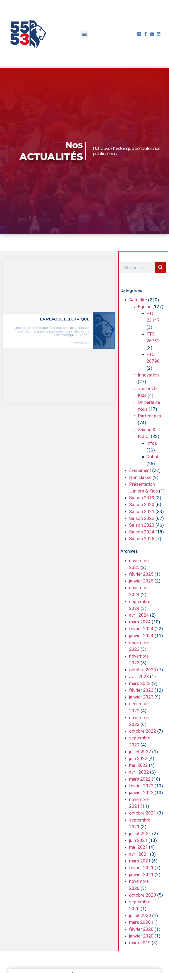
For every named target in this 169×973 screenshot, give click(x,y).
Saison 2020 (141, 504)
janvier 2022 (141, 792)
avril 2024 (139, 615)
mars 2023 (140, 683)
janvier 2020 (141, 936)
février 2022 (141, 785)
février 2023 (141, 690)
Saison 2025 (141, 538)
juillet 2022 (140, 751)
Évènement (140, 470)
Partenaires (149, 416)
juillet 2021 (140, 833)
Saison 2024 (141, 532)
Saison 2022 (141, 518)
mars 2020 (140, 922)
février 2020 (141, 929)
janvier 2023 (141, 697)
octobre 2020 (142, 895)
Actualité (138, 300)
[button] (84, 34)
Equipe (144, 306)
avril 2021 (139, 854)
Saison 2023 (141, 525)
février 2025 (141, 574)
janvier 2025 (141, 581)
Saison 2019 (141, 497)
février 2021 (141, 867)
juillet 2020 (140, 915)
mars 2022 (140, 779)
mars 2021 (140, 861)
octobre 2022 (142, 731)
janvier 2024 (141, 635)
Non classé (140, 477)
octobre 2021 (142, 813)
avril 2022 (139, 772)
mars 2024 (140, 622)
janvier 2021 (141, 874)
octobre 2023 (142, 669)
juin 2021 (138, 840)
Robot (153, 456)
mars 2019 (140, 942)
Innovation (148, 375)
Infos (152, 443)
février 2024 (141, 628)
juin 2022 (138, 758)
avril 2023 (139, 676)
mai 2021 (138, 847)
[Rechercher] (160, 267)
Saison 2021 (141, 511)
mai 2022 (138, 765)
